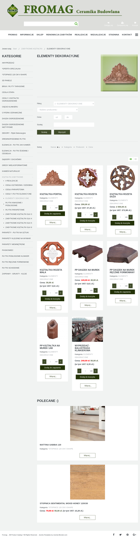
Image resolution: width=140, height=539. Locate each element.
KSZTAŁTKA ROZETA (86, 194)
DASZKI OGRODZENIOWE (13, 119)
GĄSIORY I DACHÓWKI (11, 159)
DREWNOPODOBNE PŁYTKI (14, 139)
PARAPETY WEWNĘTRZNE (13, 244)
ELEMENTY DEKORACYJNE (17, 198)
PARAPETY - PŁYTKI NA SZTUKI (15, 232)
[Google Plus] (134, 535)
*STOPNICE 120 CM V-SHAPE (14, 75)
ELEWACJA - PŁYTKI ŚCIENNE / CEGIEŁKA (15, 152)
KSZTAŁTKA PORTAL (51, 194)
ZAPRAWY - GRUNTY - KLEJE (14, 274)
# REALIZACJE (11, 181)
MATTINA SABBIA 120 (50, 445)
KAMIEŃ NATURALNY (11, 171)
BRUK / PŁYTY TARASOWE (13, 86)
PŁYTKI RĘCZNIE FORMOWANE (15, 262)
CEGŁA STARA (8, 92)
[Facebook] (113, 535)
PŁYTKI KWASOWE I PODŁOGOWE (13, 204)
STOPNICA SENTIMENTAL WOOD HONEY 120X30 (64, 503)
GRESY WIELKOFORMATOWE (14, 165)
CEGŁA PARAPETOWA (14, 189)
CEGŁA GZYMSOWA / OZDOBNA (19, 185)
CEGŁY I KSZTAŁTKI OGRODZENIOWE (10, 99)
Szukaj (76, 23)
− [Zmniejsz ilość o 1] (44, 208)
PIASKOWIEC (7, 250)
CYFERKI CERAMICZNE (12, 113)
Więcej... (53, 222)
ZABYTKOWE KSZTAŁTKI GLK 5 (18, 223)
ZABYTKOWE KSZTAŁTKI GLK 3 (18, 214)
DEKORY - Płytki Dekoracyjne (14, 133)
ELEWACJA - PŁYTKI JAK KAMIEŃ (16, 145)
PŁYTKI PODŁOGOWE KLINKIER (15, 256)
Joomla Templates (45, 535)
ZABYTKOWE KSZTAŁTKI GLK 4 (18, 219)
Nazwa (53, 147)
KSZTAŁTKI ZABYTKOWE (12, 177)
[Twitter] (120, 535)
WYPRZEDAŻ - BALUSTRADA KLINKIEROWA (82, 348)
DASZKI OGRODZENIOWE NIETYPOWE (13, 125)
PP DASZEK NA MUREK (87, 270)
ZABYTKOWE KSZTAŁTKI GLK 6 (18, 227)
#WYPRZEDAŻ (8, 63)
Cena (91, 147)
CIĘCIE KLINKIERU (10, 107)
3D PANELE (7, 80)
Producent (80, 147)
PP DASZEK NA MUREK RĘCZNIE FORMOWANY (122, 271)
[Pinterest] (127, 535)
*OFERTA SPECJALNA (11, 69)
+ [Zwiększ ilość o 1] (60, 208)
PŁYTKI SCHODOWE (10, 268)
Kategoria (68, 147)
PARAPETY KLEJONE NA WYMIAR (16, 238)
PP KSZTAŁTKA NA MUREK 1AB (50, 346)
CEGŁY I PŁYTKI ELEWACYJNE (18, 194)
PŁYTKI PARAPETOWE (14, 210)
